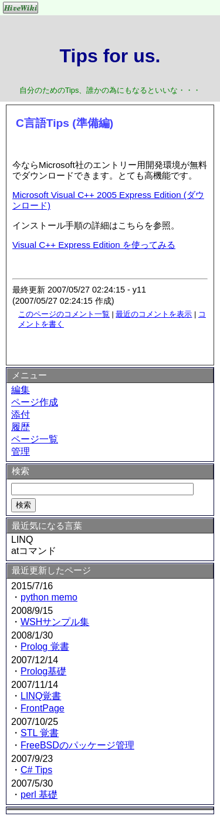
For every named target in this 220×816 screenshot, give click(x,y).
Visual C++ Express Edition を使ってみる (93, 245)
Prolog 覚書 (45, 647)
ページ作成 (34, 402)
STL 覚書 (40, 733)
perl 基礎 (39, 795)
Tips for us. (110, 55)
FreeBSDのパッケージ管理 (77, 745)
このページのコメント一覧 (64, 314)
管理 (20, 451)
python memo (49, 597)
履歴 (20, 427)
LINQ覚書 (41, 696)
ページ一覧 (34, 439)
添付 (20, 414)
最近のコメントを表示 (154, 314)
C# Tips (36, 770)
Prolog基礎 (43, 671)
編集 (20, 390)
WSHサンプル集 (55, 622)
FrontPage (43, 708)
